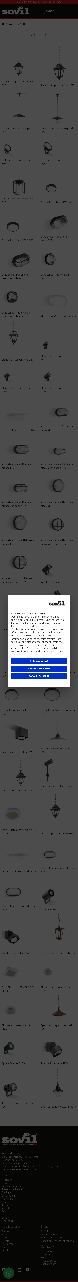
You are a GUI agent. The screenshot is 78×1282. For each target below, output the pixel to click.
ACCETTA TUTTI (39, 675)
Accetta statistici (39, 668)
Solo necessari (39, 661)
